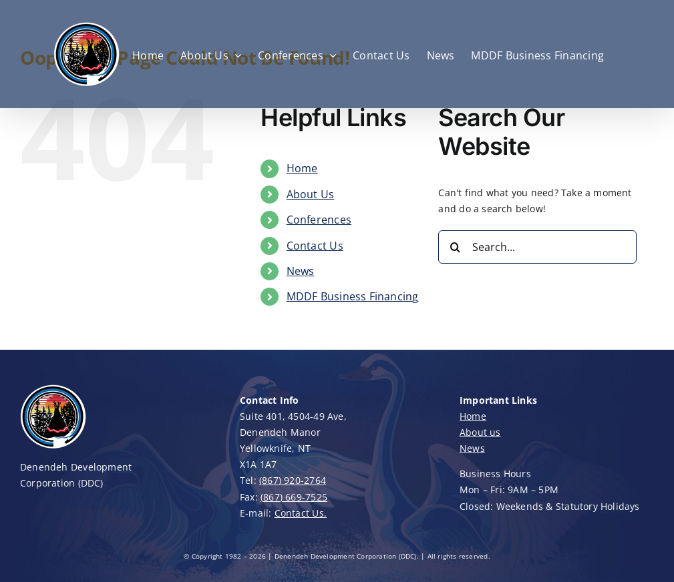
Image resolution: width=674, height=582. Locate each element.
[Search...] (537, 247)
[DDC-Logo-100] (53, 387)
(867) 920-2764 (292, 480)
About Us (311, 194)
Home (302, 168)
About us (480, 432)
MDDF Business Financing (353, 296)
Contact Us (315, 245)
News (301, 271)
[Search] (455, 247)
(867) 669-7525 (294, 497)
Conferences (319, 219)
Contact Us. (301, 513)
